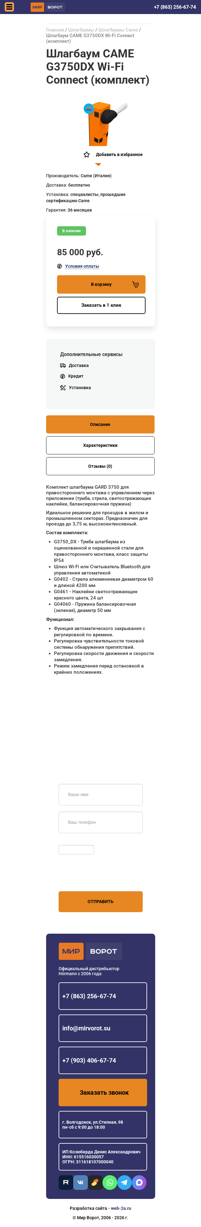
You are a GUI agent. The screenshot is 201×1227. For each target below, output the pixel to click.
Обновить (70, 842)
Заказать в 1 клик (101, 305)
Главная (55, 30)
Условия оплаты (82, 266)
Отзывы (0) (100, 466)
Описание (100, 424)
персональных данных (82, 879)
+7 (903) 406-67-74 (89, 1060)
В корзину (115, 284)
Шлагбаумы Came (118, 30)
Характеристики (100, 445)
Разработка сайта (88, 1208)
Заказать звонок (104, 1092)
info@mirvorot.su (86, 1028)
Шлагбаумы (81, 30)
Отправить (100, 901)
